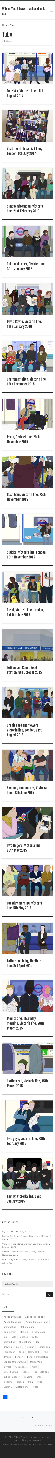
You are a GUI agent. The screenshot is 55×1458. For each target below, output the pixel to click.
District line (25, 1342)
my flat (7, 1367)
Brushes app (38, 1332)
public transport (12, 1377)
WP (15, 1444)
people (26, 1372)
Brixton (24, 1332)
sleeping (8, 1382)
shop (39, 1377)
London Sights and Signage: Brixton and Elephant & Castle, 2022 (26, 1237)
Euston (30, 1347)
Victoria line (22, 1387)
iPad (45, 1352)
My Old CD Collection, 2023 (16, 1231)
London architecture (37, 1357)
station (20, 1382)
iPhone (7, 1357)
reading (28, 1377)
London (19, 1357)
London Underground (15, 1362)
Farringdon (9, 1352)
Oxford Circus (11, 1372)
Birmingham (10, 1332)
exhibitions (44, 1347)
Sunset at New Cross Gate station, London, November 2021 (23, 1253)
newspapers (21, 1367)
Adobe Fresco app (35, 1317)
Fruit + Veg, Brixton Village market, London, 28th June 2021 (26, 1261)
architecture (10, 1327)
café (14, 1337)
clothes (24, 1337)
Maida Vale (36, 1362)
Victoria (8, 1387)
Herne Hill (33, 1352)
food (21, 1352)
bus (5, 1337)
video (35, 1387)
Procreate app (41, 1372)
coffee (35, 1337)
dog (38, 1342)
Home (5, 25)
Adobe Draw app (12, 1317)
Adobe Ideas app (13, 1322)
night (34, 1367)
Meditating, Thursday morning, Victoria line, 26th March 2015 (25, 1023)
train (30, 1382)
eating (19, 1347)
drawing (8, 1347)
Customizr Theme (44, 1444)
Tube (39, 1382)
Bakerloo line (27, 1327)
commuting (9, 1342)
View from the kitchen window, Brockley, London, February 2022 (26, 1245)
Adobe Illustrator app (37, 1322)
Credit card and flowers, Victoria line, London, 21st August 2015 (24, 730)
